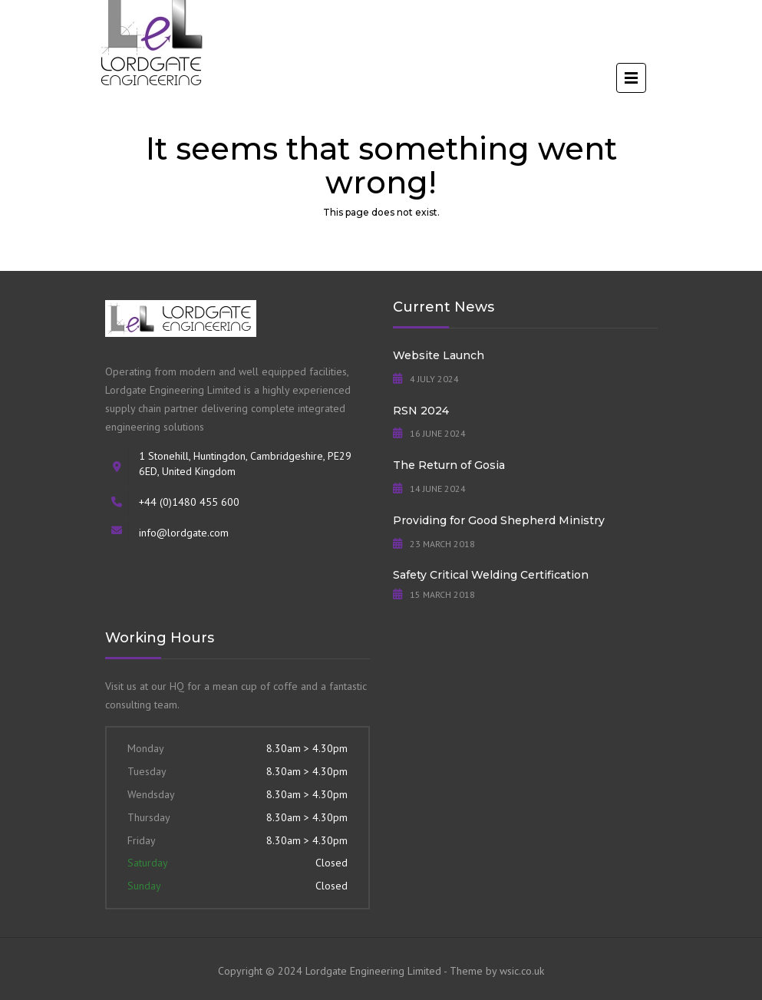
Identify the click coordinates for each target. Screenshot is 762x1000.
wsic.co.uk (522, 971)
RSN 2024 (421, 410)
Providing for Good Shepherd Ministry (499, 520)
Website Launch (438, 355)
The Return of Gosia (449, 465)
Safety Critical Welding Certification (491, 575)
